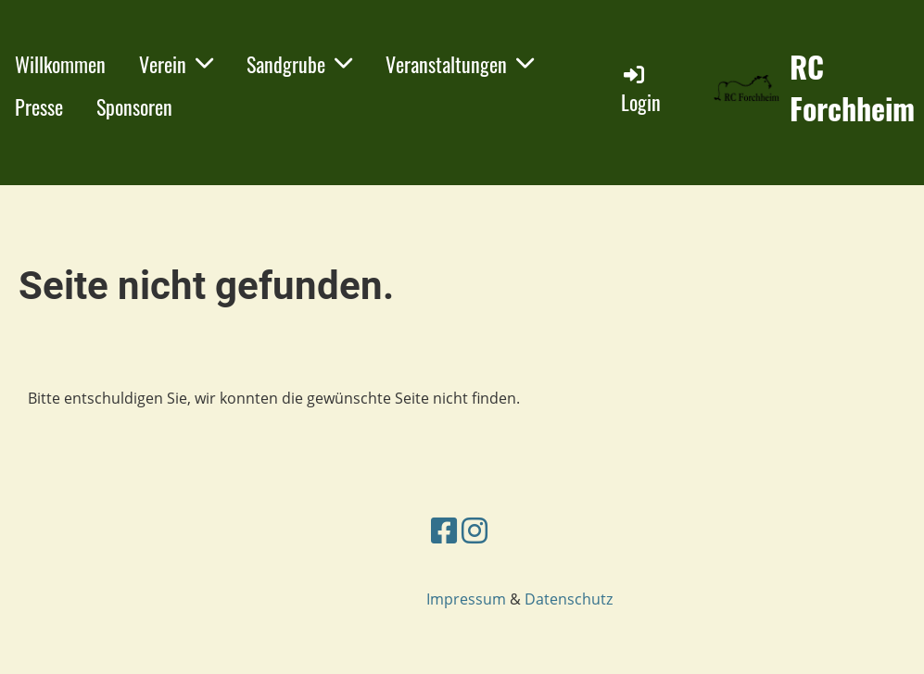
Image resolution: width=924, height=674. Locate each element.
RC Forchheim (852, 88)
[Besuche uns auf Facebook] (444, 530)
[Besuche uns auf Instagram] (474, 530)
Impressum (466, 599)
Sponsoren (134, 106)
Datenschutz (569, 599)
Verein (176, 64)
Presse (39, 106)
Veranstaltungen (460, 64)
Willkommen (60, 64)
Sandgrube (299, 64)
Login (641, 89)
